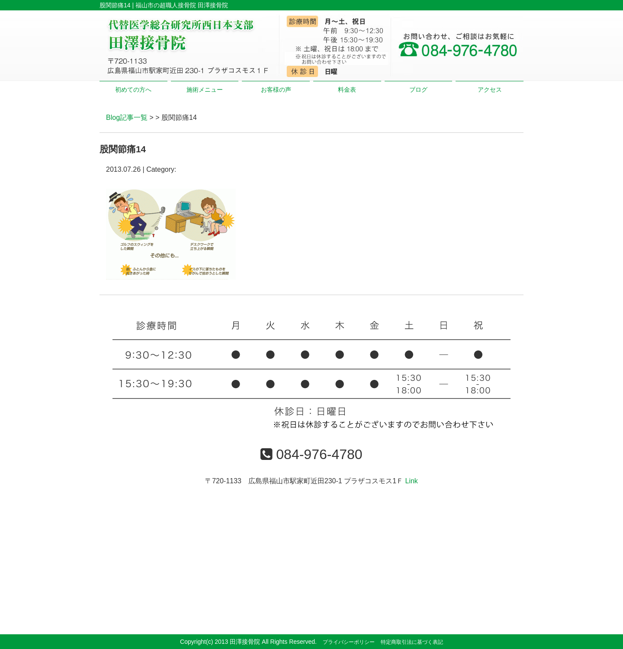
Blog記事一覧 (127, 117)
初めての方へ (133, 89)
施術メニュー (204, 89)
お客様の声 (276, 89)
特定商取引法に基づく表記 (412, 642)
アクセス (490, 89)
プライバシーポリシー (349, 642)
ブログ (418, 89)
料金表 (347, 89)
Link (411, 481)
